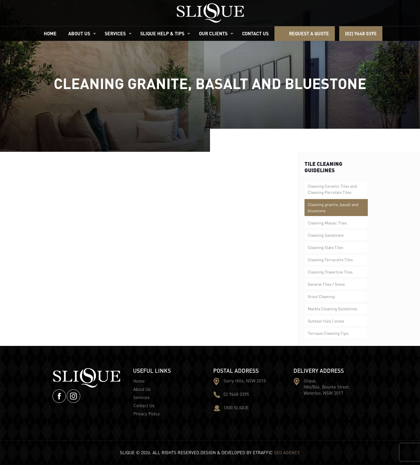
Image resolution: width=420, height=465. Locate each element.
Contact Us (143, 405)
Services (141, 397)
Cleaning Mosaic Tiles (327, 222)
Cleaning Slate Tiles (325, 247)
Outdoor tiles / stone (326, 320)
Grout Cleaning (321, 296)
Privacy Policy (146, 414)
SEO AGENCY (287, 452)
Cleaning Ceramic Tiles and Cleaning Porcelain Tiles (332, 189)
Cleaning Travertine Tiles (330, 271)
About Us (141, 389)
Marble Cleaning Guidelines (332, 308)
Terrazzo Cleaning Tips (328, 333)
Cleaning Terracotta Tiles (330, 259)
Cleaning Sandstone (326, 235)
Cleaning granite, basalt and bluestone (333, 207)
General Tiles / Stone (326, 284)
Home (139, 381)
